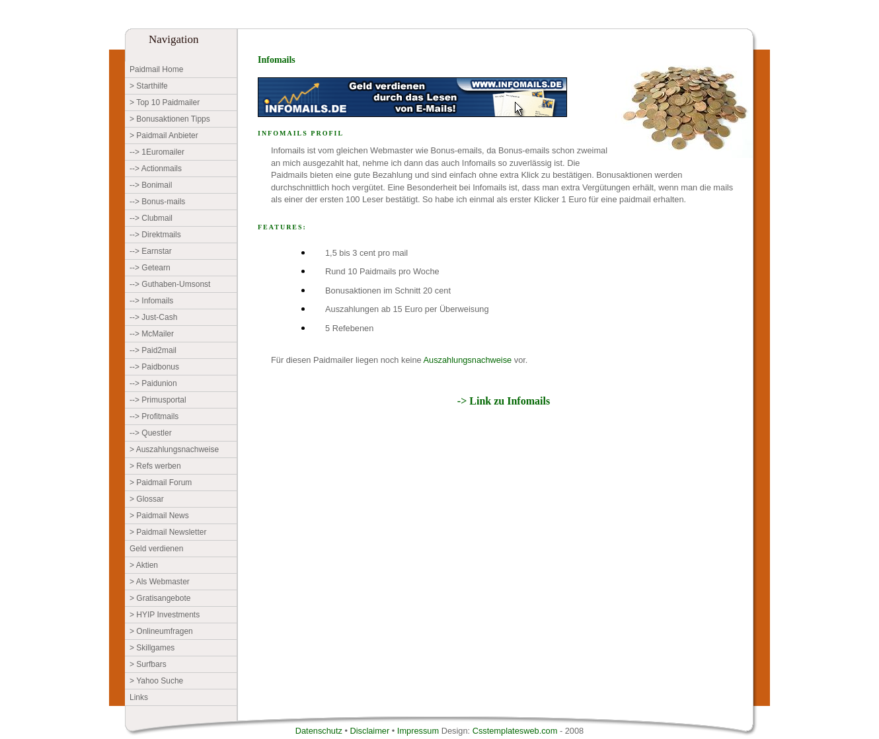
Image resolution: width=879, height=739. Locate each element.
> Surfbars (148, 664)
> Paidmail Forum (161, 482)
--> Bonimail (151, 185)
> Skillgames (152, 647)
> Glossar (147, 499)
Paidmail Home (156, 69)
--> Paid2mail (153, 350)
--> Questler (151, 433)
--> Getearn (150, 267)
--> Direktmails (155, 234)
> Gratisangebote (160, 598)
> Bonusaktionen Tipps (170, 119)
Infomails (276, 60)
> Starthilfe (149, 86)
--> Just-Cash (153, 317)
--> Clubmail (151, 218)
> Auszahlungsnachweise (174, 449)
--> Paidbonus (154, 366)
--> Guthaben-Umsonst (170, 284)
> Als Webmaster (160, 581)
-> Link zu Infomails (503, 401)
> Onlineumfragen (161, 631)
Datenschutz (320, 731)
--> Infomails (151, 300)
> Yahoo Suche (156, 680)
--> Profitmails (154, 416)
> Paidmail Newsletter (168, 532)
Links (139, 697)
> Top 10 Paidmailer (165, 102)
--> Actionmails (156, 168)
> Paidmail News (159, 515)
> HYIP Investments (165, 614)
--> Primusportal (158, 400)
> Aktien (144, 565)
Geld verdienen (156, 548)
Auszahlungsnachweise (467, 360)
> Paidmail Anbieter (164, 135)
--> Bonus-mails (157, 201)
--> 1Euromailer (157, 152)
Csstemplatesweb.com (515, 731)
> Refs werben (155, 466)
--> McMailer (152, 333)
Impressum (419, 731)
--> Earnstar (151, 251)
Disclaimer (371, 731)
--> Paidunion (153, 383)
